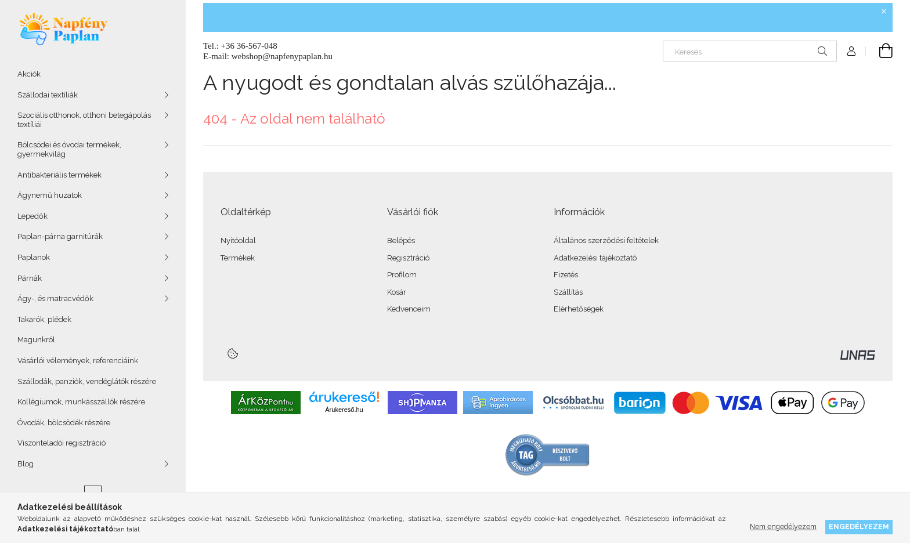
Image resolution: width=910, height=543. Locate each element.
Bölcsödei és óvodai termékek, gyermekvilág (69, 149)
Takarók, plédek (44, 319)
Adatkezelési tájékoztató (595, 258)
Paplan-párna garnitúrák (60, 236)
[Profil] (851, 51)
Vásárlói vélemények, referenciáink (77, 360)
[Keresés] (750, 51)
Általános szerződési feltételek (606, 240)
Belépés (401, 240)
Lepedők (32, 216)
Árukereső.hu (344, 409)
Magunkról (36, 339)
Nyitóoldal (238, 240)
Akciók (29, 74)
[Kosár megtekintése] (879, 51)
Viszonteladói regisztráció (61, 443)
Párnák (29, 278)
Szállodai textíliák (47, 95)
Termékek (238, 258)
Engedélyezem (859, 526)
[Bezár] (884, 11)
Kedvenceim (409, 309)
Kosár (396, 292)
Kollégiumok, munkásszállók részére (81, 401)
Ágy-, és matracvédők (55, 298)
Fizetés (566, 274)
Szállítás (568, 292)
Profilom (402, 274)
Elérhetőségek (579, 309)
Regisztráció (408, 258)
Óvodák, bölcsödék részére (63, 422)
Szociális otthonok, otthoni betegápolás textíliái (84, 120)
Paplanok (33, 257)
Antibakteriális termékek (59, 175)
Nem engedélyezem (783, 526)
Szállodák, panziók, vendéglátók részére (86, 381)
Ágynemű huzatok (49, 195)
